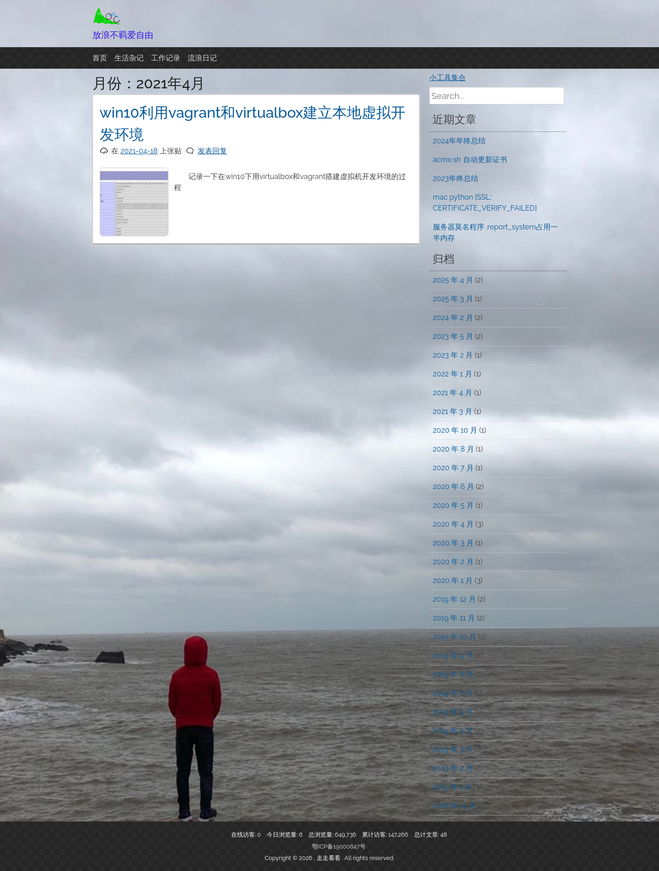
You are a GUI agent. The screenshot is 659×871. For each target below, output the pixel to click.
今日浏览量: (283, 834)
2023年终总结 (455, 178)
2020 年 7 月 (453, 467)
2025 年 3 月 (453, 298)
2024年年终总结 (459, 140)
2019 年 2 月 (453, 768)
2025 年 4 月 (453, 280)
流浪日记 (202, 58)
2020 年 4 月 (453, 524)
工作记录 (165, 58)
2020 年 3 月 (453, 543)
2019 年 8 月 (453, 674)
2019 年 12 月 (454, 599)
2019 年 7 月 (453, 693)
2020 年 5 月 (453, 505)
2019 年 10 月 (454, 636)
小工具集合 (447, 77)
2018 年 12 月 (454, 805)
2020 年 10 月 (455, 430)
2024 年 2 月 (453, 317)
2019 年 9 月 (453, 655)
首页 (99, 58)
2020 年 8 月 (453, 449)
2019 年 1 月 (452, 787)
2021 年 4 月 (452, 392)
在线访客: (244, 834)
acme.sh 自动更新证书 (470, 159)
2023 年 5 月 (453, 336)
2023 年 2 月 (453, 355)
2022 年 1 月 (452, 374)
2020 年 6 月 (453, 486)
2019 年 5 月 (453, 712)
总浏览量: (321, 834)
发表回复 (212, 151)
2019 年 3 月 (453, 749)
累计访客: (375, 834)
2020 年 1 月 (453, 580)
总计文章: (427, 834)
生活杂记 (129, 58)
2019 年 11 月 (454, 618)
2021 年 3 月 (452, 411)
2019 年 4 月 (453, 730)
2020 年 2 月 (453, 561)
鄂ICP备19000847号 (339, 846)
